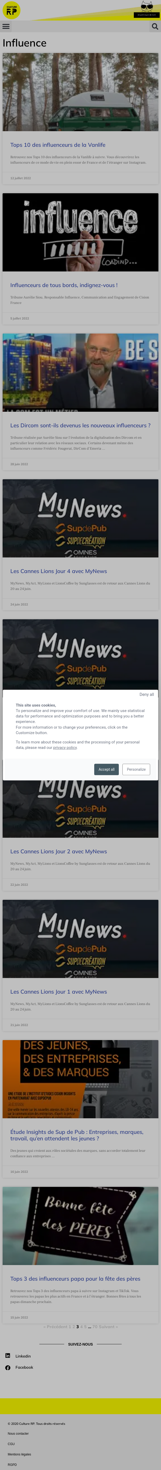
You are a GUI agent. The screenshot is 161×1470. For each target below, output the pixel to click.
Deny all (147, 694)
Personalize (136, 769)
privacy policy (65, 747)
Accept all (107, 769)
